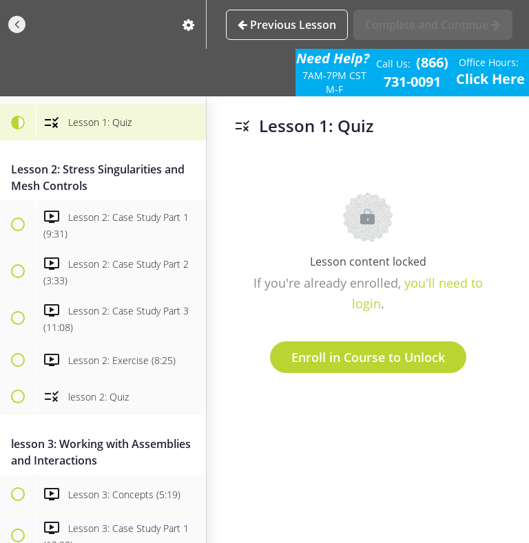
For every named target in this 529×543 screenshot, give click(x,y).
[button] (17, 24)
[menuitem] (189, 24)
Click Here (490, 79)
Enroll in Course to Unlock (368, 357)
